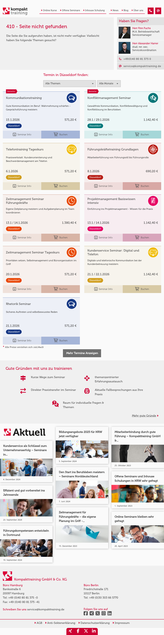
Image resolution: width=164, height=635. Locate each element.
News (114, 10)
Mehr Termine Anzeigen (82, 353)
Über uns (137, 10)
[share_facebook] (78, 631)
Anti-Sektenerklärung (60, 623)
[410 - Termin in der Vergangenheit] (151, 11)
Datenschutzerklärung (94, 623)
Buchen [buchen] (60, 134)
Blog (125, 10)
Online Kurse (49, 10)
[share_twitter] (86, 631)
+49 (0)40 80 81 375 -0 (23, 597)
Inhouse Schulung (94, 10)
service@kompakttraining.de (45, 609)
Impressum (121, 623)
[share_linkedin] (94, 631)
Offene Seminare (70, 10)
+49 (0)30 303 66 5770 (103, 597)
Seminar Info (22, 134)
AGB (38, 623)
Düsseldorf (14, 125)
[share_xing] (70, 631)
